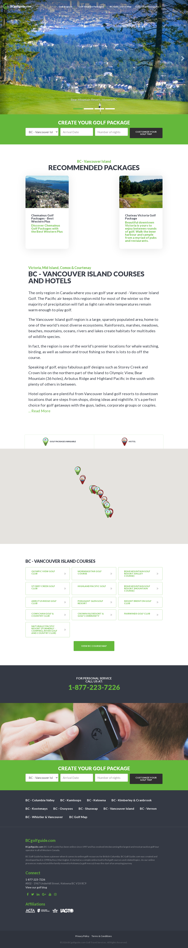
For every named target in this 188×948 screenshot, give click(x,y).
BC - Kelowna (96, 800)
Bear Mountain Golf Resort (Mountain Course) (137, 588)
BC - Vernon (148, 808)
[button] (108, 514)
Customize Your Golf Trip (146, 132)
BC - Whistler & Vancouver (44, 817)
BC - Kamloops (70, 800)
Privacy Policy (82, 936)
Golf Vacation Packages (92, 6)
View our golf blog (36, 887)
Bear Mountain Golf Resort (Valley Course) (137, 573)
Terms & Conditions (102, 936)
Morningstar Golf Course (90, 572)
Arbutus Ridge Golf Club (44, 602)
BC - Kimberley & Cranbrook (132, 800)
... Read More (39, 410)
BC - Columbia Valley (40, 800)
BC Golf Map (78, 817)
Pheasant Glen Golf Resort (90, 602)
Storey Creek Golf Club (43, 587)
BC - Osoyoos (63, 808)
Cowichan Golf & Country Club (42, 614)
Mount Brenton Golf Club (137, 602)
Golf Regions (67, 6)
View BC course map (94, 646)
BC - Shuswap (88, 808)
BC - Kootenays (36, 808)
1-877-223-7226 (94, 687)
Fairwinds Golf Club (137, 613)
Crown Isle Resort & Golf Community (91, 614)
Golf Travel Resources (148, 6)
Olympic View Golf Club (43, 572)
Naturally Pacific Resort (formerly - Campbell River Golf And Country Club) (44, 629)
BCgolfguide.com (34, 846)
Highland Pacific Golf (92, 586)
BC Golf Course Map (120, 6)
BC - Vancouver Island (119, 808)
